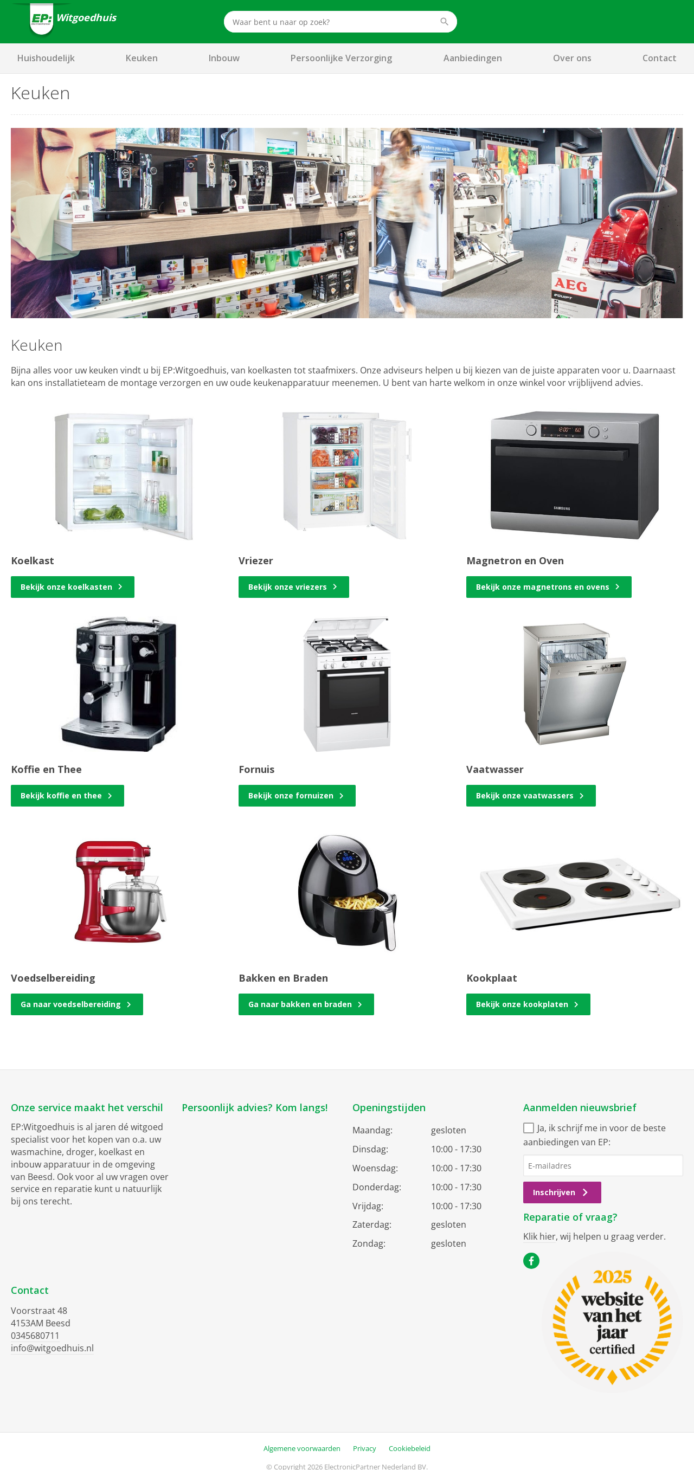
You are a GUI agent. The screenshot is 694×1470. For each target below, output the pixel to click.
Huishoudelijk (46, 58)
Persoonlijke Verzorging (341, 58)
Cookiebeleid (409, 1448)
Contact (659, 58)
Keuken (142, 58)
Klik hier (539, 1236)
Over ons (572, 58)
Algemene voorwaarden (302, 1448)
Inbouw (224, 58)
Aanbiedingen (473, 58)
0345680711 (35, 1336)
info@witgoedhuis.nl (52, 1348)
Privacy (364, 1448)
